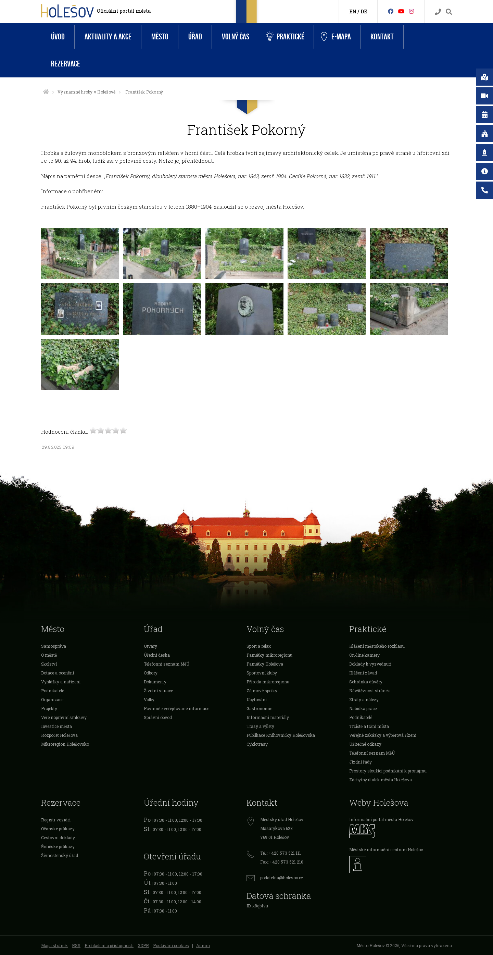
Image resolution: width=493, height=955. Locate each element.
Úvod (58, 37)
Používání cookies (171, 945)
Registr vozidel (56, 819)
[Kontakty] (438, 11)
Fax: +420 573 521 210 (281, 862)
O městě (49, 655)
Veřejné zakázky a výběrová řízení (382, 735)
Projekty (49, 708)
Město (159, 37)
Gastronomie (259, 708)
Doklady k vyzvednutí (370, 664)
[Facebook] (390, 11)
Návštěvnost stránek (369, 690)
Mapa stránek (54, 945)
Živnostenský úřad (59, 855)
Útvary (150, 646)
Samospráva (53, 646)
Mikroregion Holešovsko (65, 744)
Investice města (56, 726)
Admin (203, 945)
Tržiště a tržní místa (369, 726)
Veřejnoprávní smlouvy (64, 717)
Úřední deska (157, 655)
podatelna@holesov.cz (281, 877)
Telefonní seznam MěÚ (166, 664)
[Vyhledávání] (449, 11)
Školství (49, 664)
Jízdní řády (360, 762)
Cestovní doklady (58, 837)
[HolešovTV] (401, 11)
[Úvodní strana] (46, 92)
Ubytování (256, 699)
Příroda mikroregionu (267, 681)
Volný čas (235, 37)
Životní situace (158, 690)
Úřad (195, 37)
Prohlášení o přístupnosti (109, 945)
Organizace (52, 699)
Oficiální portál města (124, 11)
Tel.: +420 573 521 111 (280, 853)
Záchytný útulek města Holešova (380, 779)
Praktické (285, 37)
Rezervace (65, 64)
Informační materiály (267, 717)
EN (352, 11)
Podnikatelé (52, 690)
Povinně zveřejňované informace (176, 708)
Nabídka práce (363, 708)
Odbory (150, 672)
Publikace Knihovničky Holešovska (280, 735)
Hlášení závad (363, 672)
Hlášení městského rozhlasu (377, 646)
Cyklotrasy (257, 744)
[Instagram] (411, 11)
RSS (76, 945)
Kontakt (382, 37)
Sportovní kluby (261, 672)
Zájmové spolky (261, 690)
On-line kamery (364, 655)
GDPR (143, 945)
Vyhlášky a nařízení (60, 681)
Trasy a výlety (260, 726)
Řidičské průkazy (58, 846)
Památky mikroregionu (269, 655)
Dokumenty (155, 681)
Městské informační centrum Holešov (386, 849)
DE (364, 11)
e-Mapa (336, 37)
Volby (149, 699)
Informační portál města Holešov (381, 819)
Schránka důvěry (365, 681)
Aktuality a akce (108, 37)
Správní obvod (158, 717)
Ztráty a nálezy (364, 699)
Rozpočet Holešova (59, 735)
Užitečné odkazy (365, 744)
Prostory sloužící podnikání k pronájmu (388, 770)
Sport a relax (258, 646)
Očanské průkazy (58, 828)
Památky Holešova (264, 664)
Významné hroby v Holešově (86, 92)
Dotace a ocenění (57, 672)
